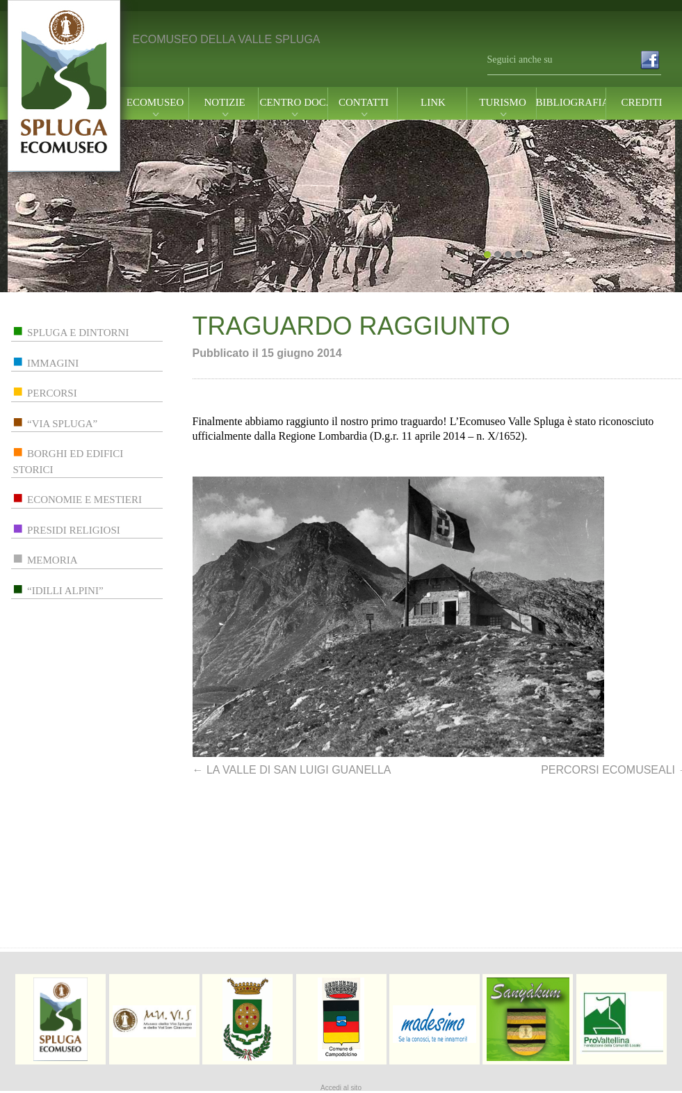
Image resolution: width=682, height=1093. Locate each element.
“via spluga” (62, 423)
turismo (502, 102)
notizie (224, 102)
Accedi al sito (341, 1088)
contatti (364, 102)
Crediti (641, 102)
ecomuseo (155, 102)
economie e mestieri (84, 499)
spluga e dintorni (78, 332)
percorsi (52, 393)
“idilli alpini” (65, 590)
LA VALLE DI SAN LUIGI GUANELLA (292, 770)
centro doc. (293, 102)
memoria (52, 560)
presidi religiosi (73, 530)
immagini (53, 363)
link (433, 102)
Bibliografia (572, 102)
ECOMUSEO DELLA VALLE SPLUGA (226, 39)
